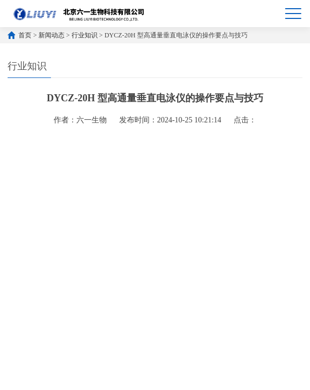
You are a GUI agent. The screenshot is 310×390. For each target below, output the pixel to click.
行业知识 (85, 35)
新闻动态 (51, 35)
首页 (24, 35)
